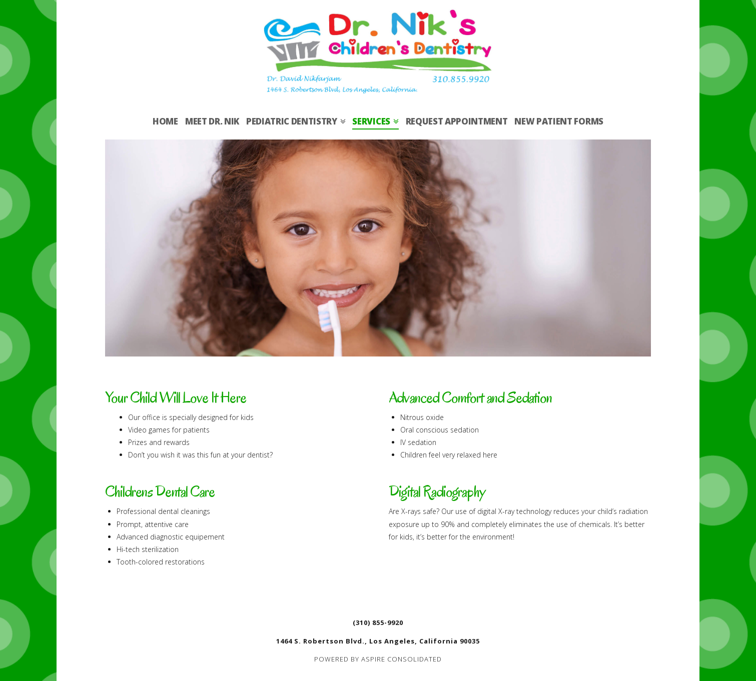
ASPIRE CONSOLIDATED (401, 659)
